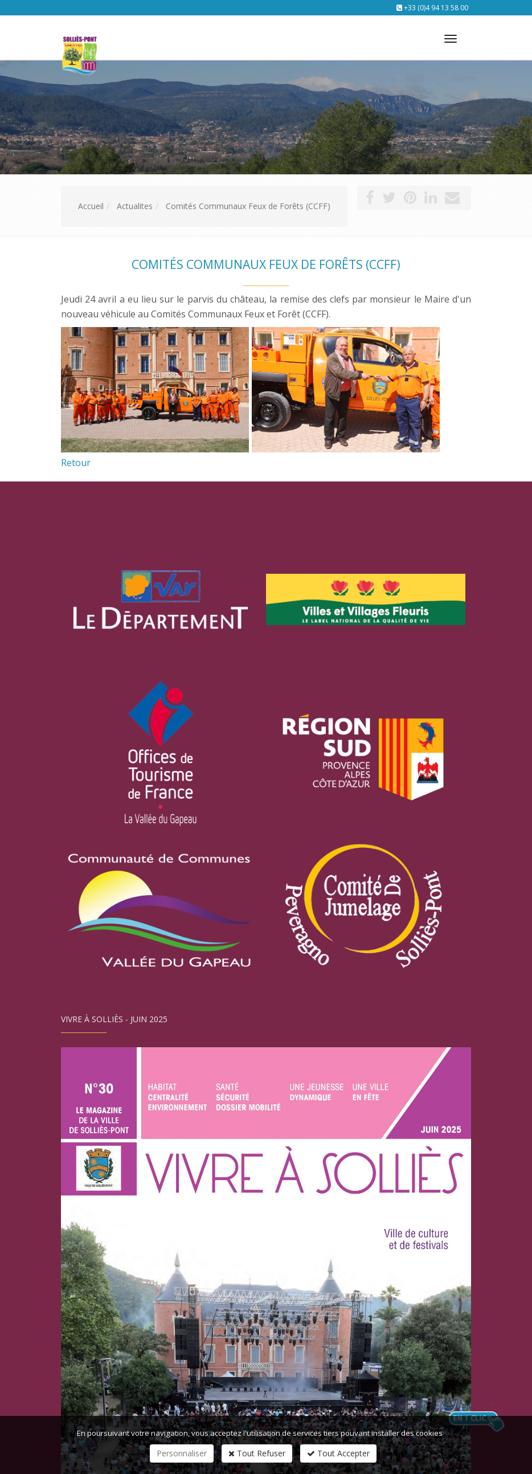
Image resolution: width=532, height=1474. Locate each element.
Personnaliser (182, 1453)
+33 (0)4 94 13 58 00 (436, 8)
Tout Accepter (338, 1453)
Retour (76, 462)
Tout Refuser (256, 1453)
